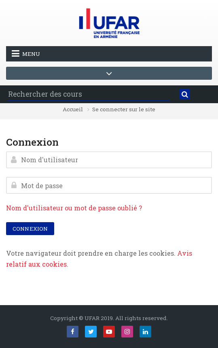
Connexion (30, 228)
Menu (26, 53)
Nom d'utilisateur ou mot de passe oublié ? (74, 208)
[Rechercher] (185, 94)
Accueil (73, 109)
